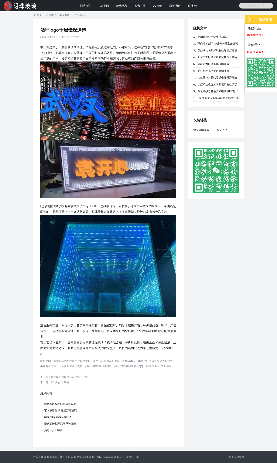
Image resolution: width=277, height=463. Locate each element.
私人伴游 (222, 130)
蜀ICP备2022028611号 (110, 456)
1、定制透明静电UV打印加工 (210, 36)
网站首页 (85, 5)
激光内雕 (140, 5)
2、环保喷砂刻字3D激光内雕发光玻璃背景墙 (215, 44)
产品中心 (51, 15)
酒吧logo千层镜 (54, 382)
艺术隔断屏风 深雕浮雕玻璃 (60, 410)
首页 (39, 15)
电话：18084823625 (45, 456)
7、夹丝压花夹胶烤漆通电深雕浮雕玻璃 (215, 78)
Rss (137, 456)
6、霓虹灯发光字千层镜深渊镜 (211, 70)
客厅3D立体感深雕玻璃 (57, 417)
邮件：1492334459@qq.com (77, 456)
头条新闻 (103, 5)
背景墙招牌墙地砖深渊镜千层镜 (64, 376)
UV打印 (157, 5)
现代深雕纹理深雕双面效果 (60, 403)
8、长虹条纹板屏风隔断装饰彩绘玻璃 (215, 84)
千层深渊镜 (63, 15)
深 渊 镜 (192, 5)
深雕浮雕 (174, 5)
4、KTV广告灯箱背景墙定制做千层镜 (215, 57)
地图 (129, 456)
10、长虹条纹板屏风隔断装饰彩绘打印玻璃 (216, 98)
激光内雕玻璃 (201, 130)
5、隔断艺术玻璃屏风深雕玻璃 (211, 63)
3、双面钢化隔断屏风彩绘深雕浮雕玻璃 (215, 51)
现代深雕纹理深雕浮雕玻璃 (60, 423)
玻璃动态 (121, 5)
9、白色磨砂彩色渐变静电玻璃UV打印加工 (215, 92)
